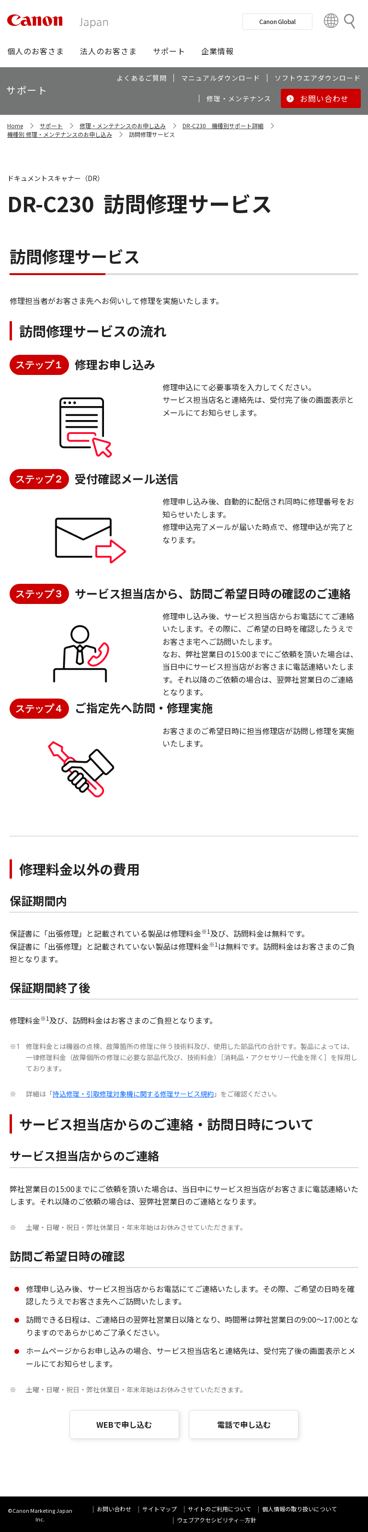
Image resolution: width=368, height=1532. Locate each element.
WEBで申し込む (124, 1424)
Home (15, 125)
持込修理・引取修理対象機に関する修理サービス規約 (133, 1093)
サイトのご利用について (219, 1509)
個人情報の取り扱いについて (299, 1509)
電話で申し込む (244, 1424)
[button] (35, 50)
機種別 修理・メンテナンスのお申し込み (59, 134)
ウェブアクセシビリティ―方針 (216, 1520)
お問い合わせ (114, 1509)
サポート (51, 125)
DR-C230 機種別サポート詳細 (223, 125)
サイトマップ (159, 1509)
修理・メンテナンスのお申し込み (123, 125)
